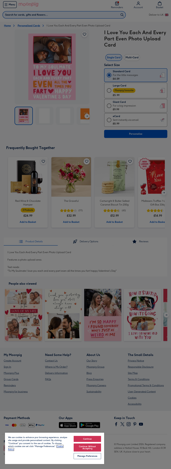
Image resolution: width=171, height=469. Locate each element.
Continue (87, 439)
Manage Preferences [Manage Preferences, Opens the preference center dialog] (87, 456)
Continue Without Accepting (87, 447)
